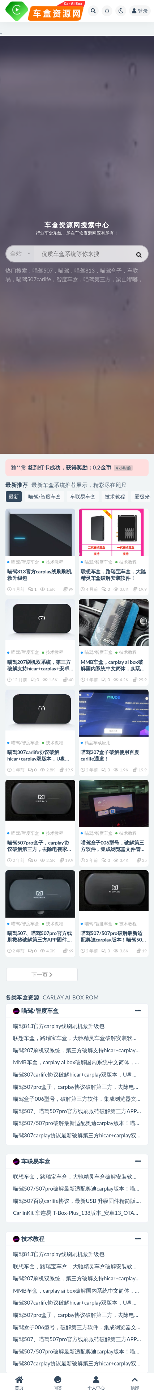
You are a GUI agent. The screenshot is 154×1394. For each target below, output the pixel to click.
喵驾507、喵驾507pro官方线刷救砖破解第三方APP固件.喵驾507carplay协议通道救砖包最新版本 (40, 943)
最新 (14, 496)
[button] (20, 254)
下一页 (41, 974)
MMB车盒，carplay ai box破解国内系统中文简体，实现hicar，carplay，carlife (112, 668)
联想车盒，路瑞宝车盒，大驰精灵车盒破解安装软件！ (113, 574)
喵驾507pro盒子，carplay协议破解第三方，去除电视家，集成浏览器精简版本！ (39, 849)
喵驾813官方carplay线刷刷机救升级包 (58, 1026)
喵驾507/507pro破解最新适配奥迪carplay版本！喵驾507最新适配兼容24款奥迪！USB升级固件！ (113, 943)
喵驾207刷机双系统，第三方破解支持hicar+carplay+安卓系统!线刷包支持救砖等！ (39, 668)
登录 (140, 11)
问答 (58, 1383)
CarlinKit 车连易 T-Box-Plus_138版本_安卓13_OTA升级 (79, 1212)
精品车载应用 (96, 742)
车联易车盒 (82, 496)
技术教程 (115, 496)
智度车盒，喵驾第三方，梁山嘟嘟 (97, 279)
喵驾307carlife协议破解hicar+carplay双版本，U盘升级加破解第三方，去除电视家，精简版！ (38, 762)
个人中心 (96, 1383)
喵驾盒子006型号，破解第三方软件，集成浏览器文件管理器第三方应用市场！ (113, 849)
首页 (19, 1383)
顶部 (135, 1383)
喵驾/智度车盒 (44, 496)
